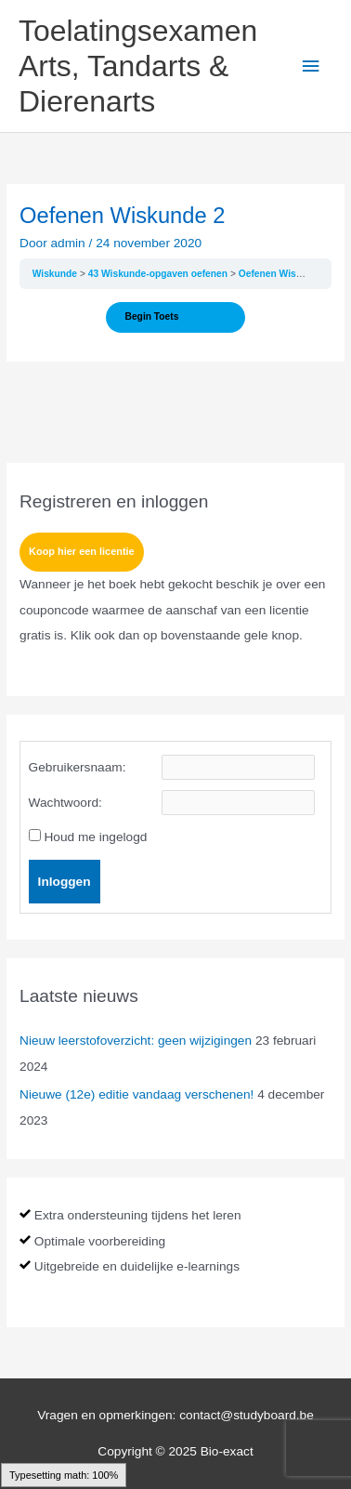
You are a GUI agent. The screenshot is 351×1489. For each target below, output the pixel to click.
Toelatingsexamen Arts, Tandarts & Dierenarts (138, 66)
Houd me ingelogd (95, 837)
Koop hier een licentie (82, 551)
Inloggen (64, 882)
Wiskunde (56, 274)
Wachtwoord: (65, 803)
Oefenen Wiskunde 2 (285, 274)
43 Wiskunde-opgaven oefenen (159, 274)
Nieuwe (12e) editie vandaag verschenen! (137, 1094)
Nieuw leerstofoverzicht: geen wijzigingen (136, 1041)
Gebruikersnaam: (77, 767)
